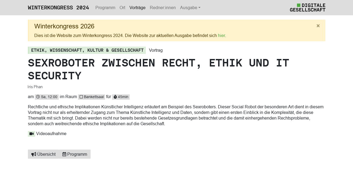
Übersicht (43, 154)
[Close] (318, 26)
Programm (105, 7)
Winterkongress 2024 (58, 7)
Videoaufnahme (47, 133)
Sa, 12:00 (46, 97)
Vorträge (137, 7)
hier (221, 35)
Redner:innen (163, 7)
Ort (122, 7)
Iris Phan (35, 86)
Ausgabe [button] (188, 7)
